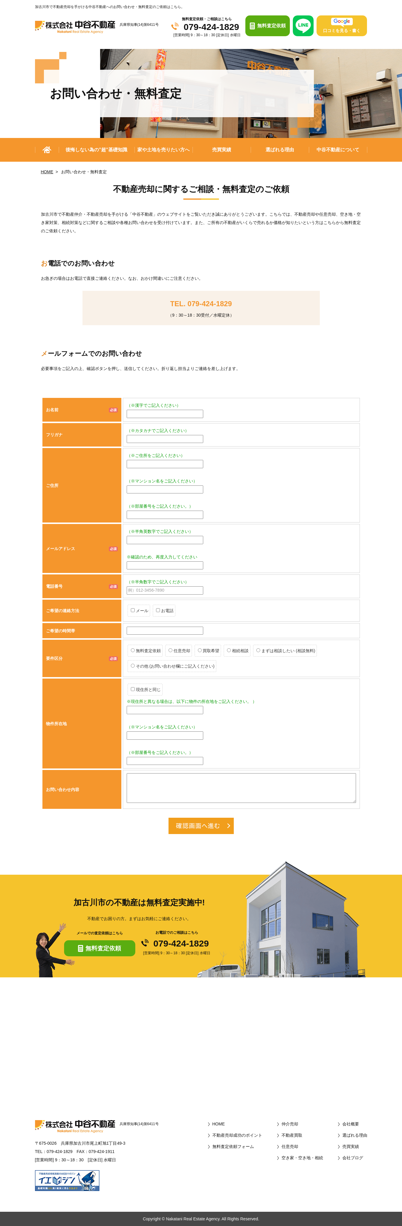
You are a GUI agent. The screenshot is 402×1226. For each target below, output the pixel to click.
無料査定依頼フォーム (233, 1146)
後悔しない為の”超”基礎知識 (96, 149)
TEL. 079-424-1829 (201, 304)
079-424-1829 (211, 27)
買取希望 (209, 650)
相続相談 (238, 650)
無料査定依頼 (146, 650)
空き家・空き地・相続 (302, 1157)
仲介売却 (290, 1124)
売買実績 (221, 149)
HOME (47, 171)
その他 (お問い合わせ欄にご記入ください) (172, 666)
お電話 (165, 610)
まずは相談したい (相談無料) (285, 650)
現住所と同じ (146, 689)
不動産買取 (292, 1135)
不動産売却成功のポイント (237, 1135)
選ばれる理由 (280, 149)
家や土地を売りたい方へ (163, 149)
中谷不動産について (338, 149)
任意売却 (179, 650)
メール (139, 610)
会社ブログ (352, 1157)
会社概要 (350, 1124)
